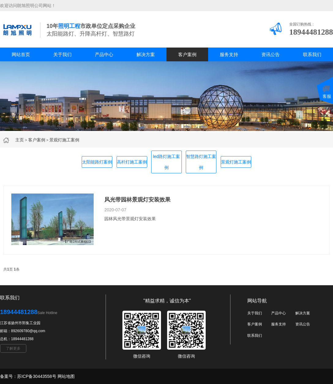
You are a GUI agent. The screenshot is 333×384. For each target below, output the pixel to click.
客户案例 (187, 54)
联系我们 (312, 54)
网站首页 (21, 54)
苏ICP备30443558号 (36, 376)
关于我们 (62, 54)
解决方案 (146, 54)
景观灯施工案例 (64, 139)
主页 (19, 139)
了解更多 (13, 348)
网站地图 (66, 376)
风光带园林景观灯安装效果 (137, 200)
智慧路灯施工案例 (201, 162)
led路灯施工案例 (166, 162)
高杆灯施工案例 (132, 161)
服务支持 (229, 54)
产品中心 (104, 54)
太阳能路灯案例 (97, 161)
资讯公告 (270, 54)
